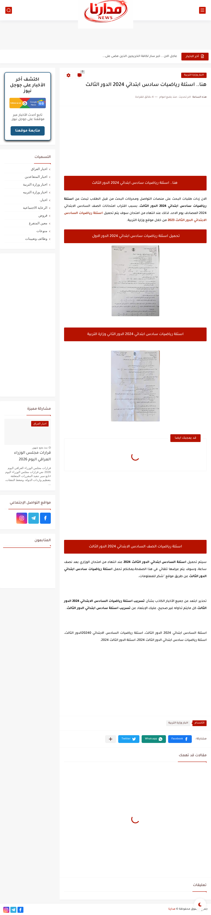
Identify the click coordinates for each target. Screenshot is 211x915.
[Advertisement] (105, 35)
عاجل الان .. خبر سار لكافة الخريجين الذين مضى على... (140, 56)
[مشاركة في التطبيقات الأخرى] (110, 739)
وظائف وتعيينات (36, 238)
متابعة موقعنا (27, 131)
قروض (42, 215)
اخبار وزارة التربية (194, 75)
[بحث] (8, 10)
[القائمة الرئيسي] (202, 10)
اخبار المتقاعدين (36, 176)
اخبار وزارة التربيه (35, 192)
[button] (180, 739)
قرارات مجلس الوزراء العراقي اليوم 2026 (32, 456)
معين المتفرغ (38, 223)
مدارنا (171, 909)
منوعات (41, 231)
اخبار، (43, 200)
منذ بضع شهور (40, 447)
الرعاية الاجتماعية (35, 207)
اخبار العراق (39, 169)
